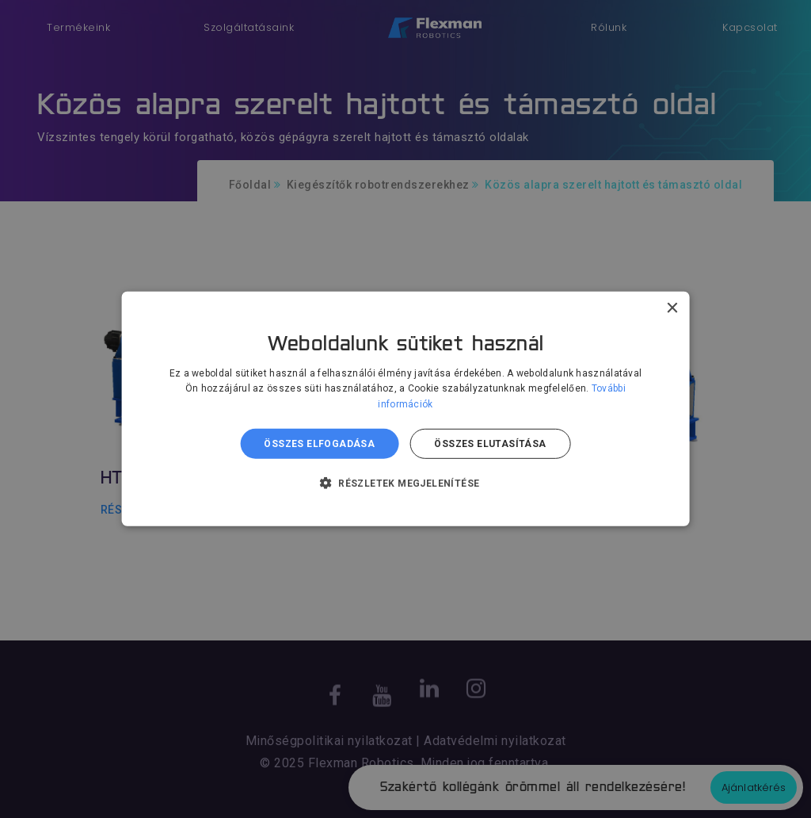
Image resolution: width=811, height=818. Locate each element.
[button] (406, 483)
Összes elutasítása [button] (490, 443)
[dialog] (405, 409)
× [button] (671, 309)
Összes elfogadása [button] (319, 443)
